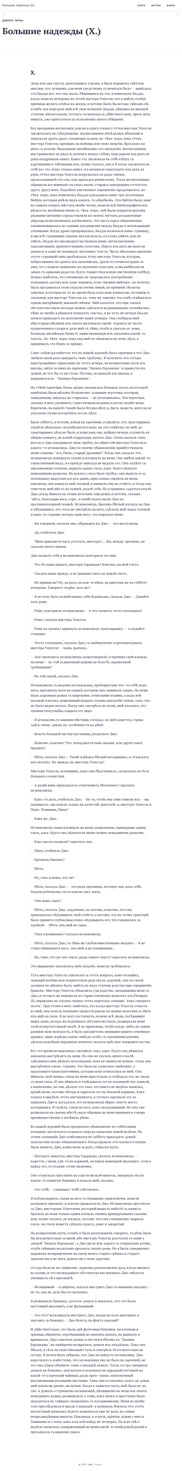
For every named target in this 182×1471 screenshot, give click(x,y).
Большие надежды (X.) (18, 5)
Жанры (171, 5)
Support (98, 1464)
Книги (141, 5)
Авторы (156, 5)
